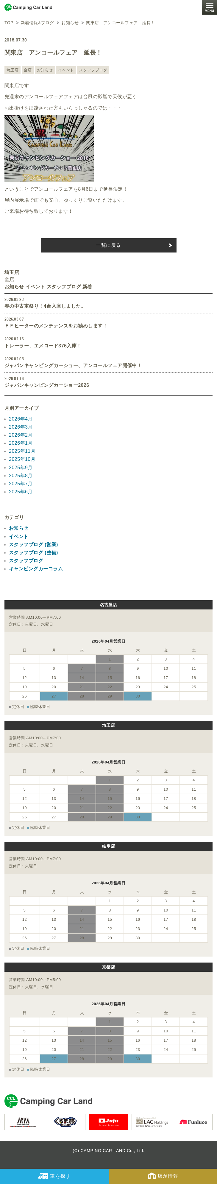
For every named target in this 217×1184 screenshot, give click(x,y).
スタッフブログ (93, 70)
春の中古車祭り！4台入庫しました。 (45, 306)
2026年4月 (21, 418)
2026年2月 (21, 435)
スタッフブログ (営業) (33, 544)
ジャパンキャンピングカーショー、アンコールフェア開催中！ (73, 365)
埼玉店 (12, 70)
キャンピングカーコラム (36, 568)
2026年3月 (21, 426)
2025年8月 (21, 475)
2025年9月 (21, 467)
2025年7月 (21, 483)
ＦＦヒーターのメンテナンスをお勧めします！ (55, 325)
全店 (28, 70)
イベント (66, 70)
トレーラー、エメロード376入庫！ (43, 345)
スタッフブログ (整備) (33, 552)
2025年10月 (22, 459)
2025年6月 (21, 491)
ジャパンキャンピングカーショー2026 (46, 385)
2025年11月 (22, 451)
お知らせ (45, 70)
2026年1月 (21, 443)
